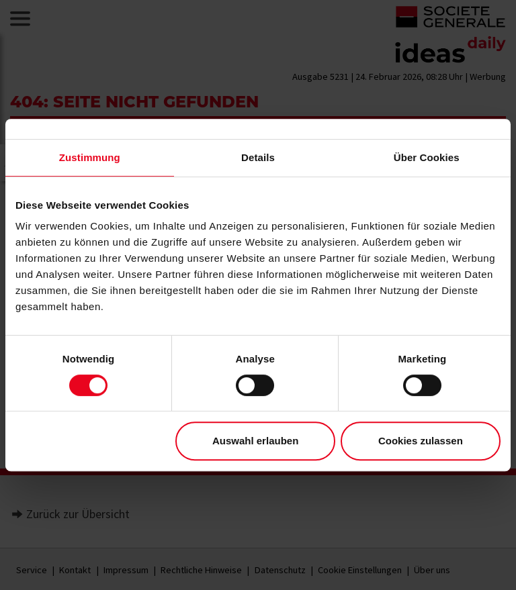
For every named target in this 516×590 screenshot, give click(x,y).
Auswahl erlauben (255, 440)
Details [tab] (258, 157)
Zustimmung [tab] (89, 157)
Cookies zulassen (420, 440)
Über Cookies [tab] (427, 157)
